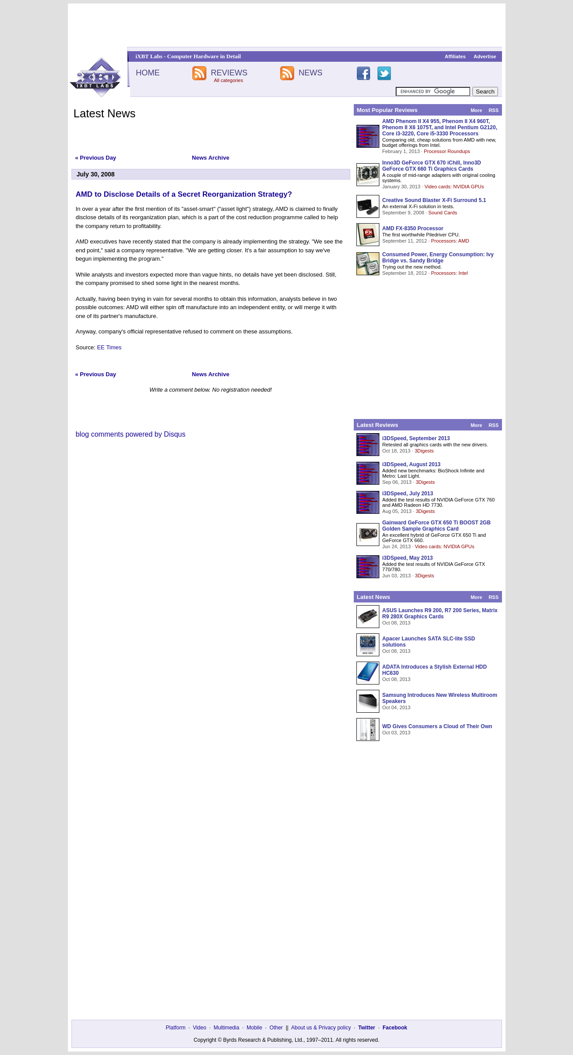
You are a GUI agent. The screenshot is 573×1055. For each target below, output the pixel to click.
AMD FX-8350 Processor (413, 228)
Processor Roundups (447, 151)
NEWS (310, 72)
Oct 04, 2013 (396, 707)
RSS (494, 110)
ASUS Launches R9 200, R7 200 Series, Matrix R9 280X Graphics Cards (440, 613)
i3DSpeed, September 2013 (416, 438)
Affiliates (455, 56)
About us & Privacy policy (321, 1028)
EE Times (109, 347)
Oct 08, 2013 (396, 622)
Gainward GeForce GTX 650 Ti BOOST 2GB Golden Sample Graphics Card (436, 526)
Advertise (485, 56)
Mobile (254, 1028)
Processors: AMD (450, 240)
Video (199, 1028)
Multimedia (226, 1028)
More (476, 110)
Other (276, 1028)
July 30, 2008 (96, 174)
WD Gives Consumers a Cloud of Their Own (437, 726)
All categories (228, 80)
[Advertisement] (286, 25)
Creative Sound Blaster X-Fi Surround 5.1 (434, 200)
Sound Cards (442, 212)
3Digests (424, 450)
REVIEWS (229, 72)
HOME (148, 72)
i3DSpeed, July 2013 (407, 493)
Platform (176, 1028)
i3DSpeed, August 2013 (411, 464)
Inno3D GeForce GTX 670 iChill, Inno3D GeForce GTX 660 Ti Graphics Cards (431, 166)
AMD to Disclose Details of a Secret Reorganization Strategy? (184, 194)
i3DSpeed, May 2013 (407, 558)
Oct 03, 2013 (396, 732)
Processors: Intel (449, 273)
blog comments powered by (131, 434)
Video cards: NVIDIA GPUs (454, 186)
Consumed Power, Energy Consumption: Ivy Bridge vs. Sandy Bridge (438, 257)
